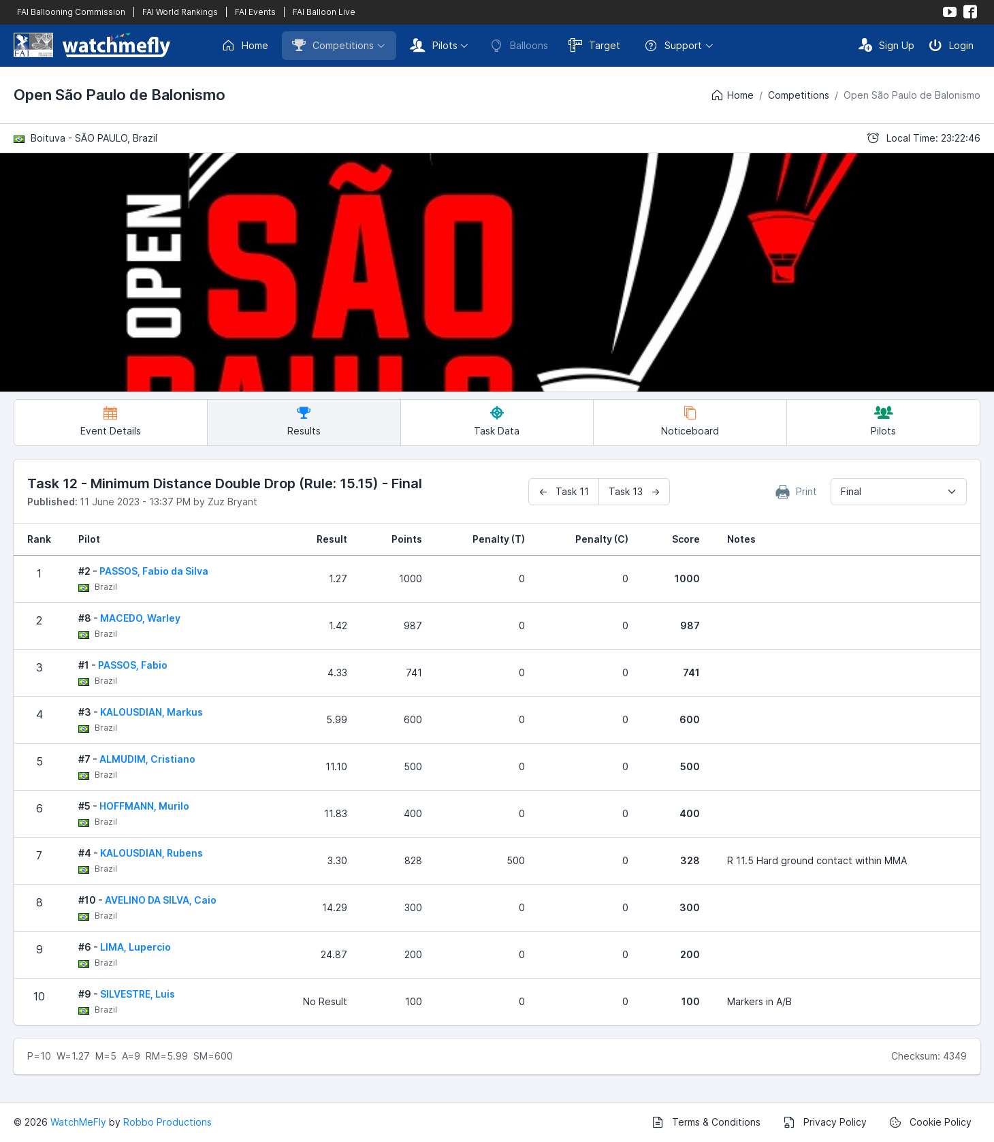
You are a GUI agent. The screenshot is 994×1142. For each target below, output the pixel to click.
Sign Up (886, 45)
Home (244, 45)
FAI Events (255, 12)
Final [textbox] (851, 491)
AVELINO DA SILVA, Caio (161, 900)
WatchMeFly (78, 1122)
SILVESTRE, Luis (137, 994)
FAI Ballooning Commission (71, 12)
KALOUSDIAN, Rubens (151, 853)
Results (304, 421)
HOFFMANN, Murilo (144, 806)
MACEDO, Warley (140, 618)
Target (594, 45)
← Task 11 (564, 491)
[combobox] (899, 491)
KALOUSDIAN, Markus (151, 712)
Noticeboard (690, 421)
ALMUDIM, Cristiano (147, 759)
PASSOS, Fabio (132, 665)
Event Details (110, 421)
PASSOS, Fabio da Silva (153, 571)
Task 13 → (634, 491)
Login (951, 45)
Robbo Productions (167, 1122)
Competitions (333, 45)
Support (673, 45)
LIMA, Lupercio (135, 947)
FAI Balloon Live (324, 12)
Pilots (434, 45)
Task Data (496, 421)
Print (796, 491)
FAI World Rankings (180, 12)
